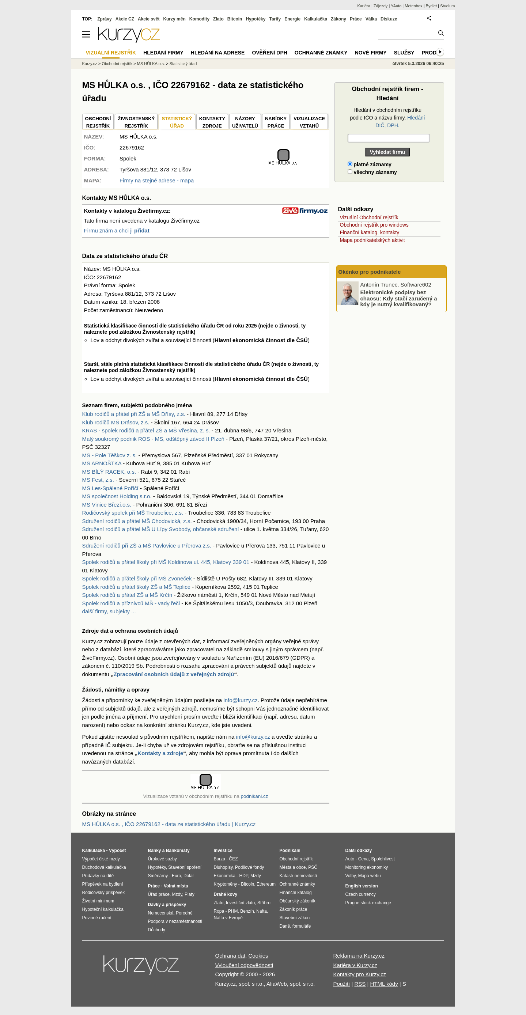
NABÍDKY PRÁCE (276, 122)
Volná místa (176, 886)
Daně (285, 926)
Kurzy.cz (89, 63)
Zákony (338, 19)
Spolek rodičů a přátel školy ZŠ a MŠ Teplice (136, 587)
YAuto (396, 6)
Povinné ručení (96, 917)
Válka (371, 19)
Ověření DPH (269, 53)
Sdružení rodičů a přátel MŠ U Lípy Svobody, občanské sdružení (160, 529)
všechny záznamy (372, 172)
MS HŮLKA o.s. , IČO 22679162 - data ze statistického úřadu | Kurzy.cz (169, 824)
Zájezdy (381, 6)
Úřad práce (159, 894)
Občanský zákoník (297, 901)
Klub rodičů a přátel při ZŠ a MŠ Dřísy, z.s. (133, 414)
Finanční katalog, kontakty (370, 232)
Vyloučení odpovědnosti (244, 965)
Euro (176, 875)
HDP (243, 875)
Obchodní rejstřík (117, 63)
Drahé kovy (226, 894)
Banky (154, 850)
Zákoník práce (293, 909)
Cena (363, 858)
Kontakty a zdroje (160, 753)
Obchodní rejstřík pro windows (374, 225)
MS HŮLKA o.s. (151, 63)
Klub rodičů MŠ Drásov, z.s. (116, 422)
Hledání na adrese (218, 53)
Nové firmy (371, 53)
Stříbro (263, 902)
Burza (219, 858)
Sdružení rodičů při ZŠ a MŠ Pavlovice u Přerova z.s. (146, 545)
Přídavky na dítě (98, 875)
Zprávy (104, 19)
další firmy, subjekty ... (109, 611)
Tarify (275, 19)
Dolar (188, 875)
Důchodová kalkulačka (104, 867)
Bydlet (431, 6)
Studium (447, 6)
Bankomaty (178, 850)
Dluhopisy (223, 867)
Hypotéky (255, 19)
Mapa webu (369, 875)
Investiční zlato (240, 902)
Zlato (218, 19)
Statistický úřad (183, 63)
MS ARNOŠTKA (102, 463)
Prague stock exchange (368, 902)
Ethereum (266, 884)
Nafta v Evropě (228, 917)
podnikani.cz (254, 796)
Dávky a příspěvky (167, 904)
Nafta (261, 911)
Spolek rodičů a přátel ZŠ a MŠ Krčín (127, 595)
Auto (350, 858)
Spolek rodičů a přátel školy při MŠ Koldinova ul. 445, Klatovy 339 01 (166, 562)
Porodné (184, 913)
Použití (341, 984)
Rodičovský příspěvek (103, 892)
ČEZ (233, 858)
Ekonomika (224, 875)
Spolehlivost (383, 858)
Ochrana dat (230, 955)
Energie (292, 19)
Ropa (219, 911)
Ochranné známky (321, 53)
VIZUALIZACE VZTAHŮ (309, 122)
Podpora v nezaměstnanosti (175, 921)
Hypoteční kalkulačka (103, 909)
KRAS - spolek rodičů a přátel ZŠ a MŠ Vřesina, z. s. (146, 430)
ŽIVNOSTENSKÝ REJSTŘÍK (136, 122)
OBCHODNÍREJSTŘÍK (98, 122)
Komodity (199, 19)
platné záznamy (369, 164)
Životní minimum (98, 901)
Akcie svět (148, 19)
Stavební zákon (295, 917)
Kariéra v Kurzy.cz (355, 965)
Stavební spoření (184, 867)
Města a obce (293, 867)
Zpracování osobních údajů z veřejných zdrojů (173, 674)
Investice (223, 850)
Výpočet (117, 850)
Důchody (156, 929)
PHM (233, 911)
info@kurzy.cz (240, 700)
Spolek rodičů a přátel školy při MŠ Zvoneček (137, 578)
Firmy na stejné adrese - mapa (157, 180)
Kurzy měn (174, 19)
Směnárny (158, 875)
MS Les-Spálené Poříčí (110, 488)
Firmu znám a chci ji (117, 230)
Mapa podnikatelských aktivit (372, 240)
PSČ (312, 867)
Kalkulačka (315, 19)
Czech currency (360, 894)
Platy (189, 894)
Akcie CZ (125, 19)
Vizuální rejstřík (111, 53)
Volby (350, 875)
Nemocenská (161, 913)
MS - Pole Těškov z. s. (109, 455)
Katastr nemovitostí (298, 875)
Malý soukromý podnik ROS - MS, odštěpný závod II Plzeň (153, 439)
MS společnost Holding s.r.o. (117, 496)
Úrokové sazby (162, 858)
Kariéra (363, 6)
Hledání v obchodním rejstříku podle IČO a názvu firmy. (387, 117)
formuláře (301, 926)
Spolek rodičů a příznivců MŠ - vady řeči (131, 603)
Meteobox (413, 6)
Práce (356, 19)
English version (361, 886)
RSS (360, 984)
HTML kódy (384, 984)
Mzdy (177, 894)
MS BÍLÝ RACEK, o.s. (109, 472)
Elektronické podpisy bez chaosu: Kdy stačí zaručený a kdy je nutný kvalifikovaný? (398, 298)
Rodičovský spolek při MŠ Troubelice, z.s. (132, 513)
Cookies (258, 955)
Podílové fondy (249, 867)
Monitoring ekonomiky (366, 867)
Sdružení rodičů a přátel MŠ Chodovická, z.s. (137, 521)
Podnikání (290, 850)
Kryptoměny (225, 884)
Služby (404, 53)
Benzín (247, 911)
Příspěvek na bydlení (102, 884)
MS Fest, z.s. (98, 480)
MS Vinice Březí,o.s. (107, 504)
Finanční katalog (296, 892)
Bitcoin (234, 19)
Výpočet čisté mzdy (101, 858)
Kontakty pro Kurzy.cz (359, 974)
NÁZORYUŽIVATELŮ (245, 122)
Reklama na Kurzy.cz (359, 955)
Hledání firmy (163, 53)
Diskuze (389, 19)
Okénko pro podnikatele (369, 272)
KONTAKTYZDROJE (212, 122)
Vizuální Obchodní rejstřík (369, 217)
